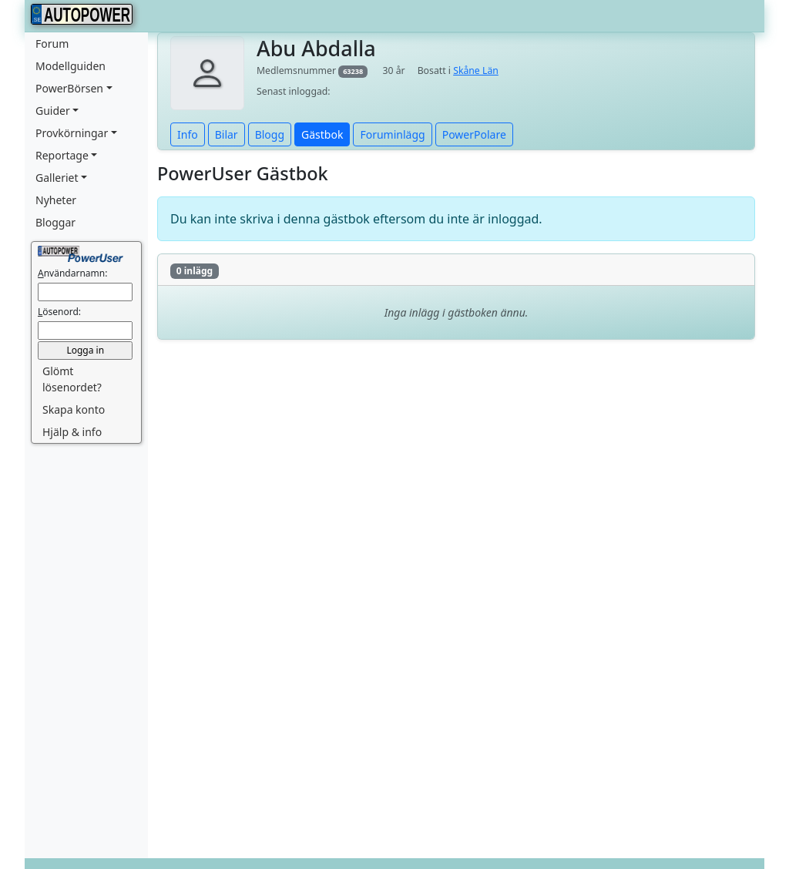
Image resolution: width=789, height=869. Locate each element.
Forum (52, 43)
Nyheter (55, 200)
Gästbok (322, 134)
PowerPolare (474, 134)
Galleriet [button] (57, 177)
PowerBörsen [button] (69, 88)
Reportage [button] (62, 155)
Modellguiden (70, 66)
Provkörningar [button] (71, 133)
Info (187, 134)
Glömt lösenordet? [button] (72, 379)
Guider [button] (52, 110)
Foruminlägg (392, 134)
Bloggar (55, 222)
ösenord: (59, 311)
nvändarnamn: (72, 273)
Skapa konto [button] (73, 409)
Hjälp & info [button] (72, 431)
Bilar (226, 134)
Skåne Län (476, 70)
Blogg (269, 134)
